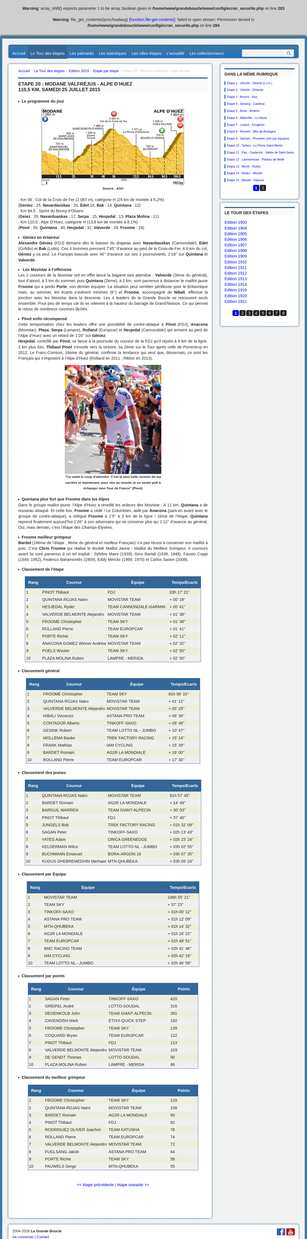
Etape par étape (106, 71)
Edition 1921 (235, 301)
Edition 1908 (235, 250)
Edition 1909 (235, 256)
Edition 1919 (235, 290)
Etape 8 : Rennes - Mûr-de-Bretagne (251, 131)
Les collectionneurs (207, 53)
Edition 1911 (235, 267)
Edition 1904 (235, 228)
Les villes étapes (146, 53)
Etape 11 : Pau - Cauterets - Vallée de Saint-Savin (260, 152)
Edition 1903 (235, 222)
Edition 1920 (235, 296)
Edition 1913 (235, 279)
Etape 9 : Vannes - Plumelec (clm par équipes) (258, 138)
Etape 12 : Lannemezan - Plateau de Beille (255, 159)
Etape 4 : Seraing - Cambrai (246, 103)
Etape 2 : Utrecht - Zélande (245, 89)
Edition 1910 (235, 262)
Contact (43, 1237)
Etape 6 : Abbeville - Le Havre (247, 117)
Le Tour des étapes (47, 53)
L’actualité (175, 53)
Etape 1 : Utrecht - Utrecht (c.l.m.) (249, 83)
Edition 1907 (235, 245)
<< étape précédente (95, 1185)
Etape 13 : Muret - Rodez (244, 166)
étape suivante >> (133, 1185)
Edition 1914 (235, 284)
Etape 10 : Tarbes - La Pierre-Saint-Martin (255, 145)
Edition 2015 (79, 71)
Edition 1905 (235, 234)
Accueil (18, 53)
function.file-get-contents (152, 19)
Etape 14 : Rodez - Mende (244, 173)
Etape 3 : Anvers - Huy (242, 96)
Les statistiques (112, 53)
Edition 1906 (235, 239)
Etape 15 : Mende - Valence (245, 180)
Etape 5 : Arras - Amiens (243, 110)
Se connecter (22, 1237)
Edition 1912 (235, 273)
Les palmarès (82, 53)
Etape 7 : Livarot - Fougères (246, 124)
